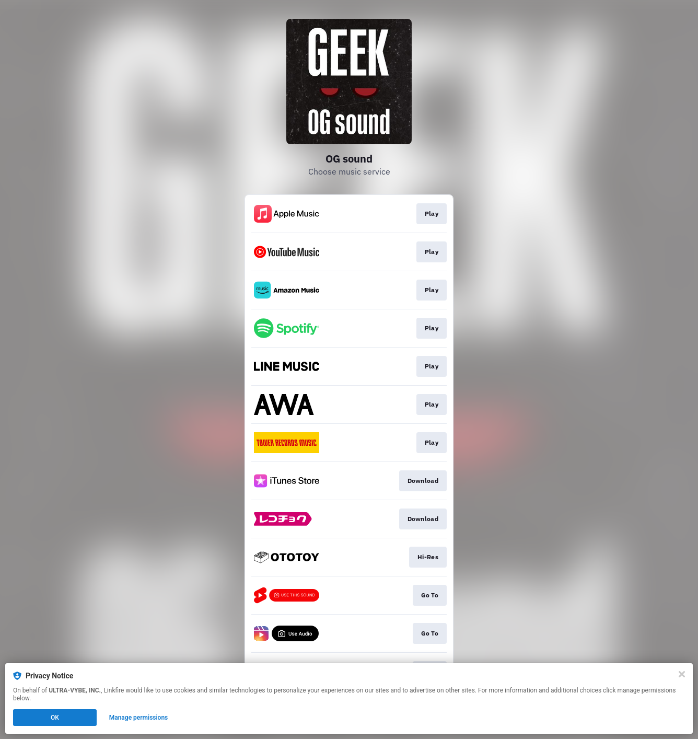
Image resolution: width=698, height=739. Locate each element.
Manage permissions (138, 717)
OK (55, 717)
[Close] (681, 674)
